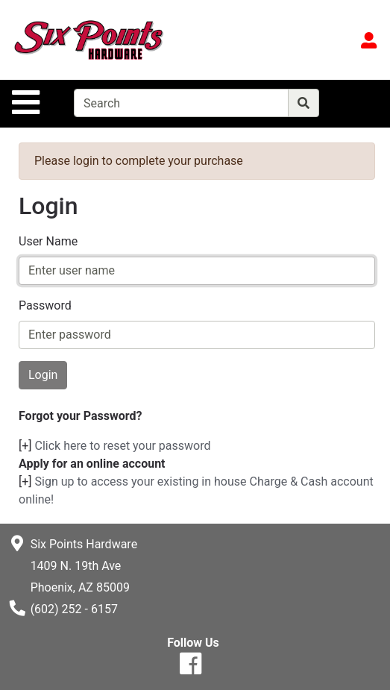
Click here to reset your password (123, 446)
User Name (48, 241)
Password (45, 305)
